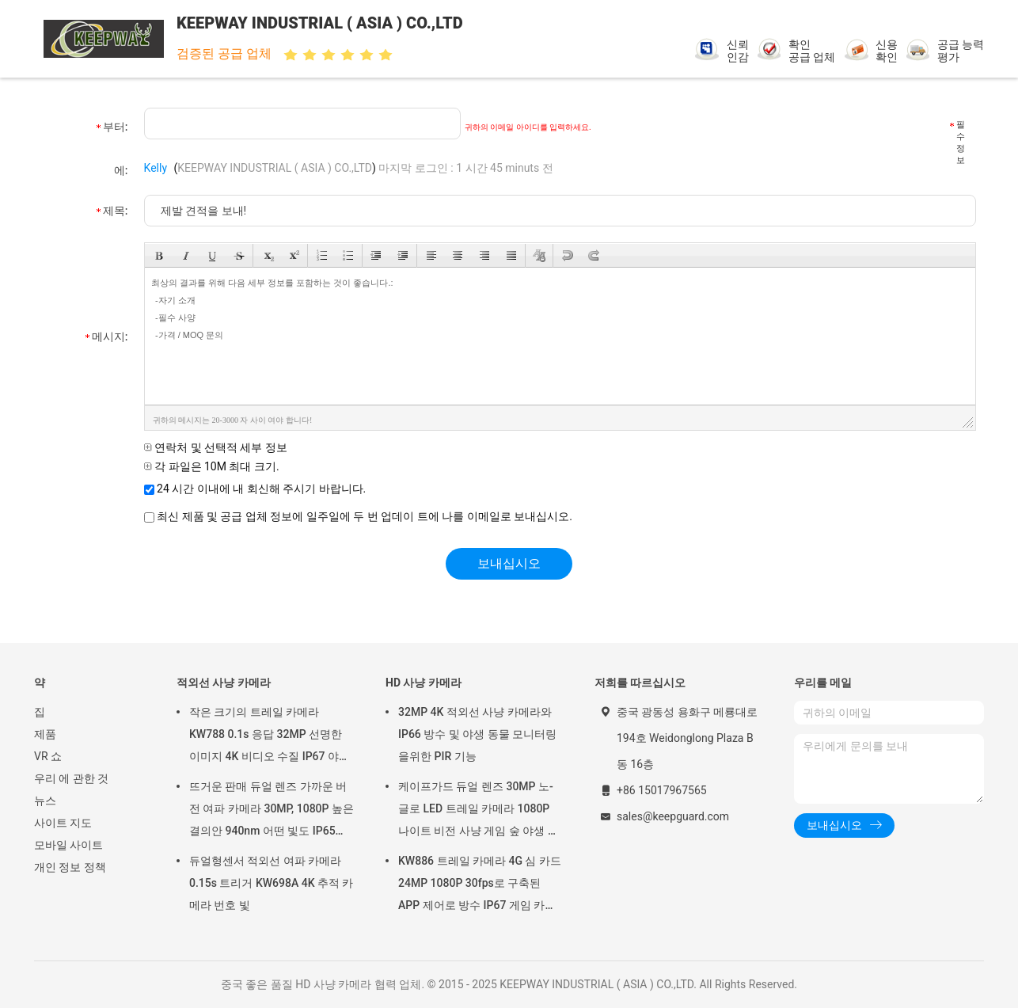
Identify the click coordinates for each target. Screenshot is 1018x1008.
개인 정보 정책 (70, 867)
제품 (45, 734)
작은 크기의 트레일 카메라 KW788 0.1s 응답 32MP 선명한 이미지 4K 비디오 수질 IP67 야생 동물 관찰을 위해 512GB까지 (269, 736)
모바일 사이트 (68, 845)
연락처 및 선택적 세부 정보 (215, 447)
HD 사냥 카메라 (424, 682)
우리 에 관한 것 (71, 778)
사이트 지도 (63, 822)
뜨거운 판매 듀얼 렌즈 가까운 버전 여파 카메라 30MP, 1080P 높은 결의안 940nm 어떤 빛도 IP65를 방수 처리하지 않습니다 (271, 811)
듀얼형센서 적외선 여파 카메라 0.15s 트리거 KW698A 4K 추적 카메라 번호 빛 (271, 882)
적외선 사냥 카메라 (224, 682)
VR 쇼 (48, 756)
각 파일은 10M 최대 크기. (211, 466)
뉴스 (45, 800)
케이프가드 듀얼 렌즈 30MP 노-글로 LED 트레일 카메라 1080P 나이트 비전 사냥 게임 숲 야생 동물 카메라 (478, 811)
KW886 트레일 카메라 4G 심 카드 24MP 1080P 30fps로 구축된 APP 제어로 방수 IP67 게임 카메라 (479, 885)
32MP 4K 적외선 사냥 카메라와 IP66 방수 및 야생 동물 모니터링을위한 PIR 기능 (477, 734)
